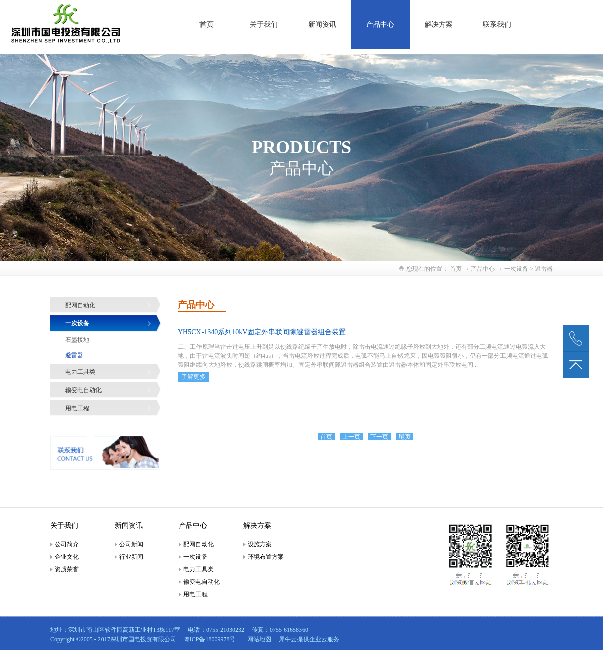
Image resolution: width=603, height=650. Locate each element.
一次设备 (516, 268)
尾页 (404, 436)
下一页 (379, 436)
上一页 (351, 436)
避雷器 (544, 268)
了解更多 (193, 376)
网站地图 (257, 639)
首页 (206, 24)
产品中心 (483, 268)
